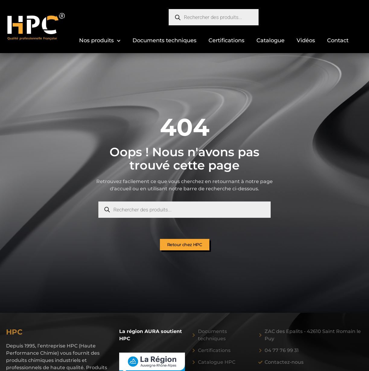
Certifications (226, 40)
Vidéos (306, 40)
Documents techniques (164, 40)
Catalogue (270, 40)
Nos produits (100, 41)
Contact (337, 40)
